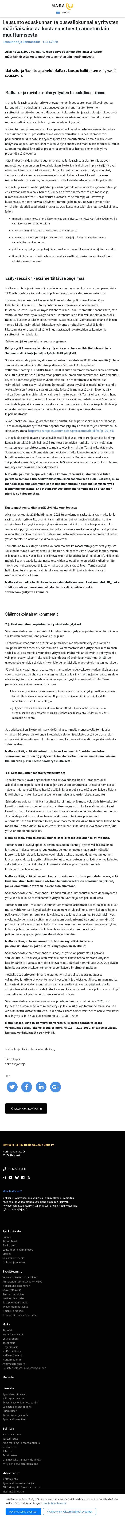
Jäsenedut (9, 1342)
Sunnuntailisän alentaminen (20, 1315)
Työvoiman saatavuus (15, 1306)
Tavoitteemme (12, 1271)
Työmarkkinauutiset (15, 1419)
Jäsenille (8, 1388)
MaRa (6, 1324)
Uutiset (7, 1237)
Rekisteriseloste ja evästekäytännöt (24, 1368)
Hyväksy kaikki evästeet (23, 1511)
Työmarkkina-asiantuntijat (19, 1483)
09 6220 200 (14, 1169)
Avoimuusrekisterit (14, 1363)
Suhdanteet (10, 1447)
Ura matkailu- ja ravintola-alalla (22, 1459)
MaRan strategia (12, 1355)
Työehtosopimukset (15, 1394)
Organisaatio (10, 1347)
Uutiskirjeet (10, 1411)
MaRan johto (10, 1479)
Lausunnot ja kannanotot (18, 1249)
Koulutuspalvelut (13, 1334)
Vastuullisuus (10, 1438)
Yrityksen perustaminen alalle (20, 1463)
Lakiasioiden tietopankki (17, 1406)
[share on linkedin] (41, 1091)
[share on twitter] (12, 1091)
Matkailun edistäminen (16, 1285)
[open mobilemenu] (62, 12)
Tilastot (8, 1451)
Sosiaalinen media (13, 1258)
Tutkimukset (10, 1455)
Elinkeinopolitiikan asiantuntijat (22, 1487)
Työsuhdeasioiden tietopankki (20, 1402)
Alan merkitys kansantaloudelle (22, 1442)
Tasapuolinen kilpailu (15, 1302)
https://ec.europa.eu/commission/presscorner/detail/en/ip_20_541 (71, 431)
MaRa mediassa (12, 1351)
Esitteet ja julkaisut (14, 1262)
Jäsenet (7, 1330)
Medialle (8, 1377)
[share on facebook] (27, 1091)
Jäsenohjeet (10, 1241)
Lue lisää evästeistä (54, 1503)
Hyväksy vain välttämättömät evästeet (69, 1511)
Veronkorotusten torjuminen (20, 1277)
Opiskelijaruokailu (13, 1311)
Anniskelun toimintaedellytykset (22, 1281)
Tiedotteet (9, 1245)
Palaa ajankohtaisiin (26, 1108)
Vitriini (7, 1253)
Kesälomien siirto (13, 1298)
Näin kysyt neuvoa (13, 1398)
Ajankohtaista (12, 1231)
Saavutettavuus (12, 1290)
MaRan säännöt (12, 1359)
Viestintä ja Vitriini (14, 1491)
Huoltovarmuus (12, 1434)
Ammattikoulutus (13, 1294)
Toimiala (8, 1428)
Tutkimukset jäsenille (16, 1415)
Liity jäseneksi (11, 1338)
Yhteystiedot (11, 1473)
